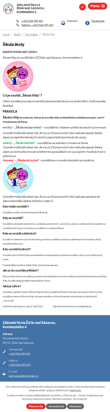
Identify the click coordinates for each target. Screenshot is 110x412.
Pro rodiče (31, 34)
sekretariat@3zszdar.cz (24, 376)
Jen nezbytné (56, 406)
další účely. (76, 390)
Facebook (98, 21)
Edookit (72, 21)
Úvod (6, 34)
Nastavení (75, 406)
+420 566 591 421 (32, 21)
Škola (17, 34)
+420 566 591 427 (20, 364)
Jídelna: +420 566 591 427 (37, 25)
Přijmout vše (36, 406)
